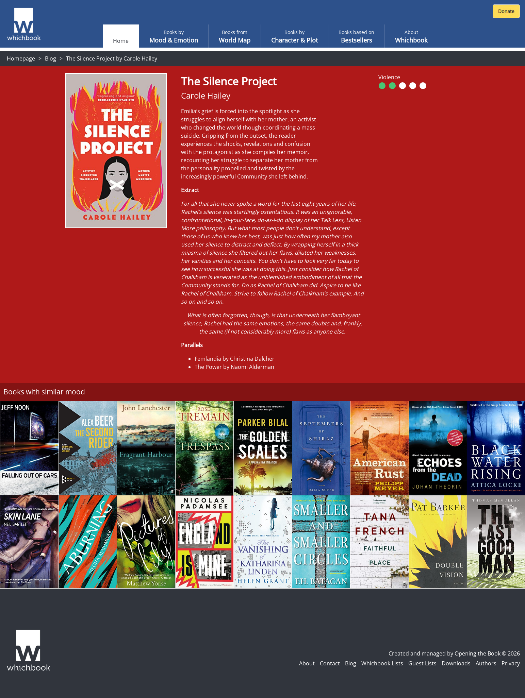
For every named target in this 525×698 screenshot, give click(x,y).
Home (121, 41)
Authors (486, 663)
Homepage (21, 58)
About (307, 663)
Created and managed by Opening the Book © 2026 (454, 653)
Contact (330, 663)
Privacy (511, 663)
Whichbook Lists (382, 663)
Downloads (456, 663)
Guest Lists (422, 663)
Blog (50, 58)
